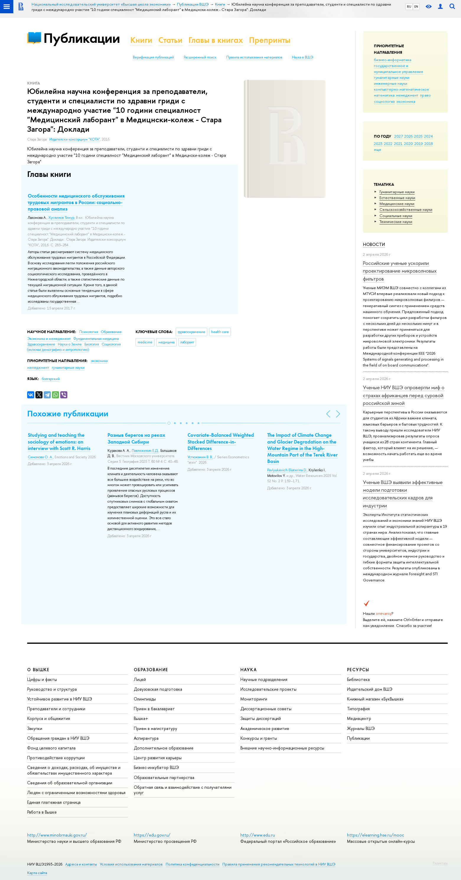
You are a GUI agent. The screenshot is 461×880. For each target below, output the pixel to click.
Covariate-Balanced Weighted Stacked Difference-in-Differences (221, 441)
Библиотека (358, 679)
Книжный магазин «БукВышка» (375, 699)
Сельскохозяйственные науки (405, 209)
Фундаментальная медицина (96, 338)
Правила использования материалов (254, 57)
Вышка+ (141, 718)
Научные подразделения (263, 679)
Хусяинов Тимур (61, 217)
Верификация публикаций (153, 57)
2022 (388, 143)
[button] (169, 423)
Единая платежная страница (54, 802)
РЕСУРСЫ (358, 669)
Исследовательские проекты (268, 689)
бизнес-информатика (392, 59)
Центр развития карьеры (158, 757)
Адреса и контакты (81, 864)
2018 (428, 143)
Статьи (170, 40)
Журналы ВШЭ (361, 728)
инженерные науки (390, 83)
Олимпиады (145, 699)
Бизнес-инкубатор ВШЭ (156, 767)
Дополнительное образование (163, 748)
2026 (408, 136)
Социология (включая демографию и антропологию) (74, 347)
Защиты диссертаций (260, 718)
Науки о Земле (70, 344)
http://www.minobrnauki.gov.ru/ (57, 835)
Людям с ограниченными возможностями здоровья (76, 792)
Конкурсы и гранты (258, 738)
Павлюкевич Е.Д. (145, 450)
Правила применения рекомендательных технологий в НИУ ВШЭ (278, 864)
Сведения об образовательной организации (69, 783)
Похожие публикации (67, 413)
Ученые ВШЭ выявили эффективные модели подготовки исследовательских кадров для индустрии (403, 494)
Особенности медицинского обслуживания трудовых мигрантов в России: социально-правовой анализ (76, 202)
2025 (418, 136)
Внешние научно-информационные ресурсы (282, 748)
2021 (398, 143)
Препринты (269, 40)
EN (416, 6)
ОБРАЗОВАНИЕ (151, 669)
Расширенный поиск (200, 57)
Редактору (440, 863)
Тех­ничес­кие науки (395, 221)
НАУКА (248, 669)
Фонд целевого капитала (51, 748)
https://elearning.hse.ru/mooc (375, 835)
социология (384, 101)
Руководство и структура (52, 689)
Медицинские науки (396, 203)
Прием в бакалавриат (154, 708)
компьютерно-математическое (401, 89)
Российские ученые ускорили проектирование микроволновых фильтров (399, 271)
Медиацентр (359, 718)
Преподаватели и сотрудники (56, 708)
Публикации (81, 38)
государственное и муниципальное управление (398, 68)
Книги (141, 40)
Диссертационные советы (265, 708)
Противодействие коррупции (56, 757)
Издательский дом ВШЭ (369, 689)
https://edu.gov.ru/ (152, 835)
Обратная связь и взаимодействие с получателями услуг (183, 789)
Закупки (34, 728)
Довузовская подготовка (158, 689)
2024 (428, 136)
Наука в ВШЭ (302, 57)
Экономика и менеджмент (49, 338)
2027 (398, 136)
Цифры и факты (42, 679)
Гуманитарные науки (397, 191)
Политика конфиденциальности (192, 864)
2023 (378, 143)
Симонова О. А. (40, 457)
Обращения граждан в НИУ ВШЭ (58, 738)
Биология (92, 344)
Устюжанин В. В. (200, 457)
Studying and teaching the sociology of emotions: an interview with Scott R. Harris (59, 441)
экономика (405, 101)
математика (384, 95)
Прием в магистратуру (155, 728)
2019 (418, 143)
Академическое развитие (264, 728)
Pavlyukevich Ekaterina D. (287, 470)
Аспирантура (146, 738)
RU (409, 6)
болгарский (51, 379)
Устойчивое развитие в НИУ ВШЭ (59, 699)
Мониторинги (253, 699)
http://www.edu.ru (257, 835)
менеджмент (407, 95)
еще (377, 149)
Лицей (140, 679)
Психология (89, 332)
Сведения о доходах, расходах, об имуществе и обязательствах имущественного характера (73, 770)
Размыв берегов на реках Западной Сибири (136, 438)
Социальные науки (395, 215)
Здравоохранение (41, 344)
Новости (374, 244)
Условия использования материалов (131, 864)
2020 (408, 143)
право (425, 95)
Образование (111, 332)
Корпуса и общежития (48, 718)
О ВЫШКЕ (38, 669)
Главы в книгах (215, 40)
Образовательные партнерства (164, 777)
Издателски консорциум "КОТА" (74, 139)
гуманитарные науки (391, 77)
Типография (358, 708)
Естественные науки (397, 197)
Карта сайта (37, 872)
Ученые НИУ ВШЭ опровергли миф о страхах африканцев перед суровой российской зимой (403, 395)
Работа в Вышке (42, 812)
